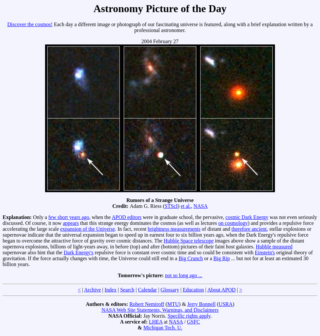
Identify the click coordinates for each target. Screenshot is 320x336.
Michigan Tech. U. (162, 327)
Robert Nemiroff (146, 304)
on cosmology (233, 223)
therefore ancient (249, 229)
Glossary (170, 290)
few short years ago (68, 217)
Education (193, 290)
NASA (200, 206)
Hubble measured (274, 246)
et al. (186, 206)
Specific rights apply (189, 316)
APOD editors (126, 217)
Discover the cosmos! (30, 24)
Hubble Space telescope (189, 241)
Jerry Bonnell (201, 304)
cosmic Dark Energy (247, 217)
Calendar (147, 290)
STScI (171, 206)
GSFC (193, 322)
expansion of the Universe (87, 229)
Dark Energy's (78, 252)
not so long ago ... (183, 275)
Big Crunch (191, 258)
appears (71, 223)
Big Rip (222, 258)
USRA (226, 304)
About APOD (221, 290)
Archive (92, 290)
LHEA (156, 322)
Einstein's (265, 252)
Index (110, 290)
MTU (173, 304)
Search (127, 290)
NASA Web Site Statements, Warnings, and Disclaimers (160, 310)
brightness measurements (174, 229)
